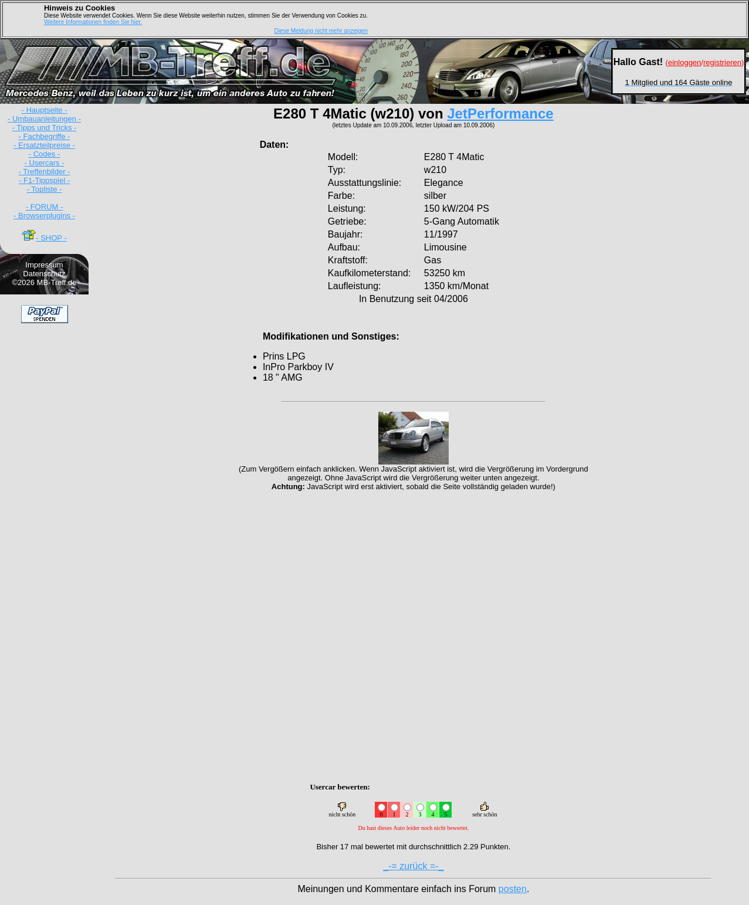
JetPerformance (500, 113)
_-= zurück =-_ (413, 866)
